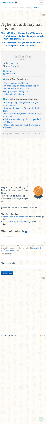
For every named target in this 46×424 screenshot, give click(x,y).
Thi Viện (7, 2)
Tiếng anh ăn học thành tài (13, 265)
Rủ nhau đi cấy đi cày (14, 151)
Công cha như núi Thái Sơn (16, 126)
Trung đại (15, 109)
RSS (42, 422)
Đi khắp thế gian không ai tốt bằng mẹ (21, 129)
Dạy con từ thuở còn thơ (15, 168)
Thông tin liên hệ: (8, 306)
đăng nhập (11, 294)
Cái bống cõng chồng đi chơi (17, 146)
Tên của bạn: (6, 297)
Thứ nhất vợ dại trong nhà (16, 162)
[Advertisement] (23, 37)
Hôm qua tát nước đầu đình (17, 132)
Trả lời (9, 114)
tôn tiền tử (15, 177)
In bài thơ (10, 117)
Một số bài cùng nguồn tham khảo (21, 142)
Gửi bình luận (7, 316)
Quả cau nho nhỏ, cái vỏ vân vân (19, 157)
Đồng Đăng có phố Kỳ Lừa (16, 134)
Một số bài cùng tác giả (15, 123)
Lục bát (14, 107)
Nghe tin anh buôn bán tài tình (15, 260)
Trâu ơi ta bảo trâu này (14, 137)
